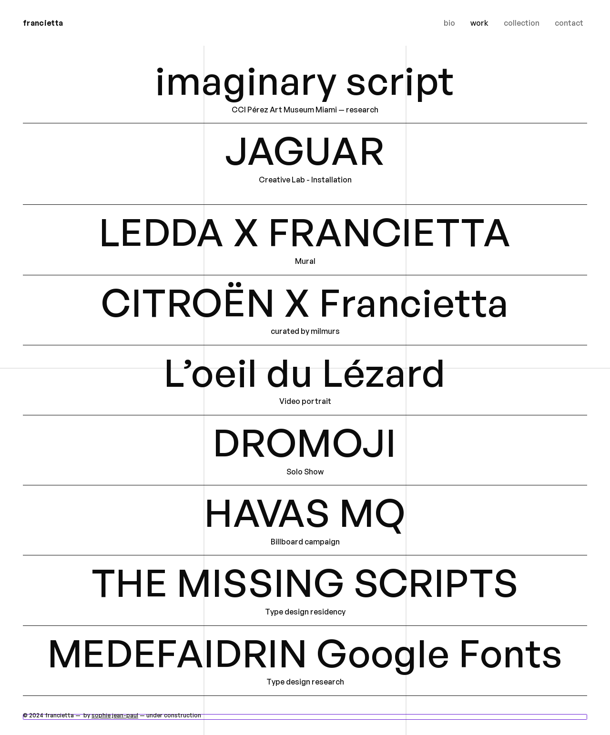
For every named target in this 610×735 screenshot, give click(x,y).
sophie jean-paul (115, 715)
